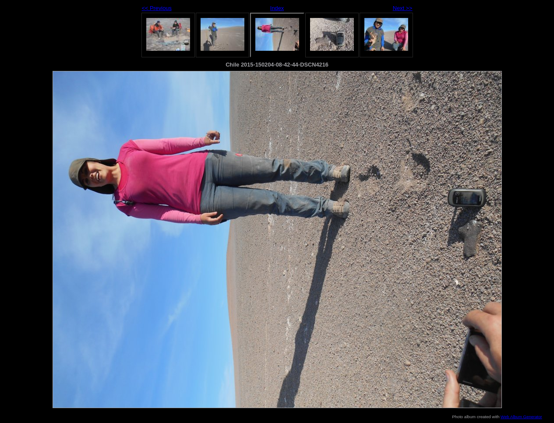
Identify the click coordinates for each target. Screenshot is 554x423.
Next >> (403, 8)
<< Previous (157, 8)
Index (277, 8)
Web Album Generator (521, 416)
